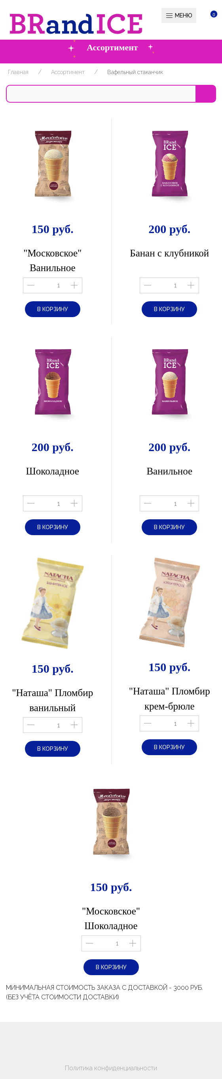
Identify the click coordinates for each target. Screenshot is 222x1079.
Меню (178, 16)
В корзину (52, 309)
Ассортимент (68, 72)
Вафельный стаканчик (135, 72)
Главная (18, 72)
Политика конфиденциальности (111, 1068)
